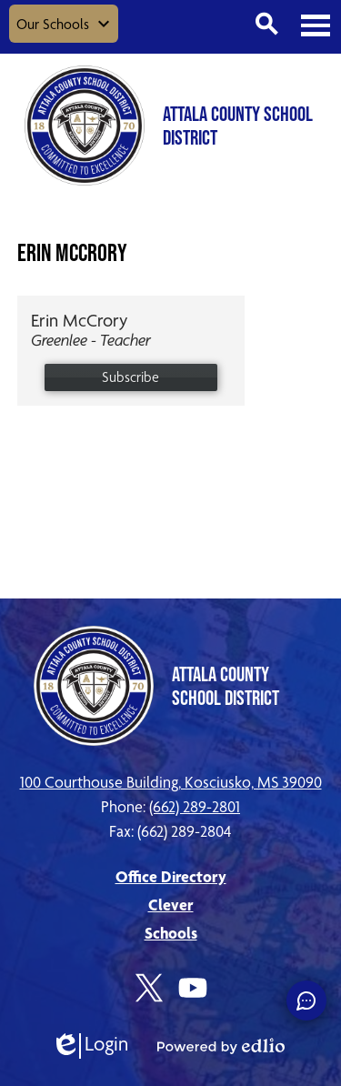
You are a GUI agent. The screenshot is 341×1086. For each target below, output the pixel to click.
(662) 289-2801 (194, 806)
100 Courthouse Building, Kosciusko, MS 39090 (171, 781)
